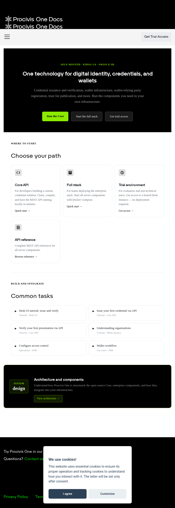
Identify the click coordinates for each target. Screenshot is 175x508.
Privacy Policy (16, 497)
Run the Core (55, 116)
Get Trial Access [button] (156, 36)
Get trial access (119, 116)
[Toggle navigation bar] (7, 37)
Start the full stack (87, 116)
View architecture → (48, 398)
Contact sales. (36, 459)
